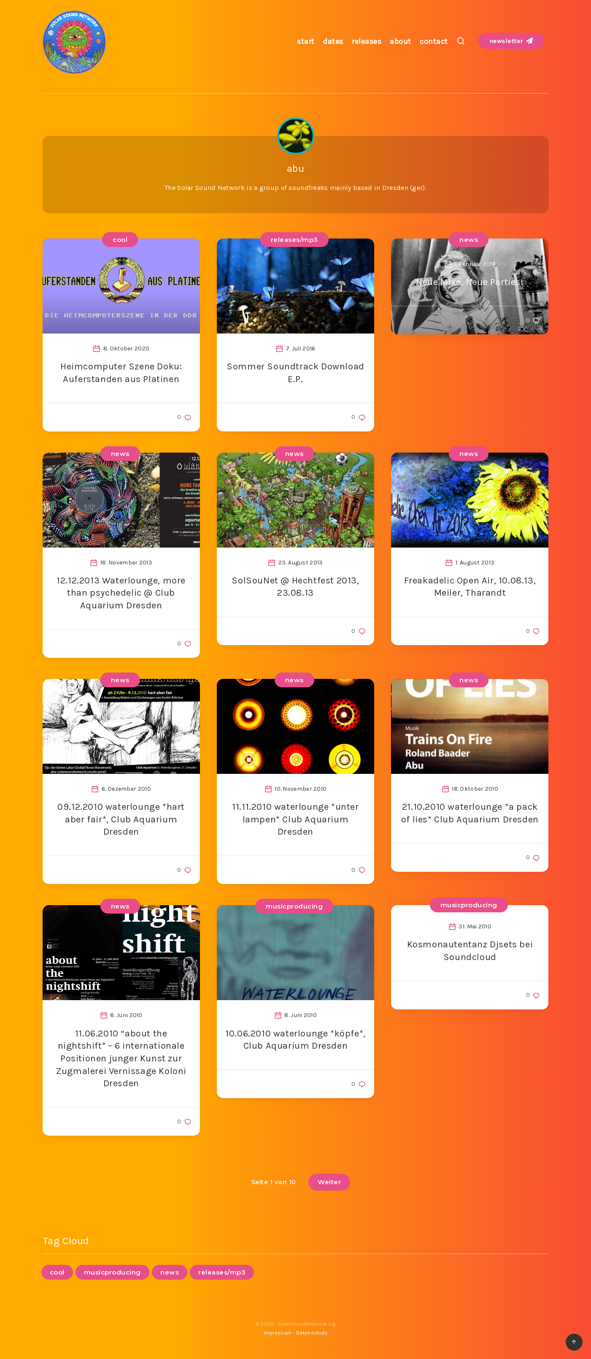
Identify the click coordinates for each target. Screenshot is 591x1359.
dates (333, 41)
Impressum (278, 1333)
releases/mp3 (294, 240)
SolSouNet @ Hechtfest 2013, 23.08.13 (295, 587)
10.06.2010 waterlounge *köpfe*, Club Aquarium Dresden (295, 1040)
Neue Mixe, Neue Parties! (470, 282)
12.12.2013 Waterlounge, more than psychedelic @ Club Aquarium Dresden (121, 593)
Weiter (329, 1182)
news (468, 240)
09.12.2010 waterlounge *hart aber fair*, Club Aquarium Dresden (121, 819)
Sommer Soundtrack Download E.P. (295, 373)
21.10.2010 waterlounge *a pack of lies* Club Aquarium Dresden (470, 813)
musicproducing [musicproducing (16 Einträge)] (112, 1272)
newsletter (511, 41)
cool (120, 240)
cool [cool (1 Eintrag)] (57, 1272)
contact (434, 41)
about (400, 41)
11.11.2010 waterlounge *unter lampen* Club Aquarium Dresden (295, 819)
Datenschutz (311, 1333)
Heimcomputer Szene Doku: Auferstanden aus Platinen (121, 373)
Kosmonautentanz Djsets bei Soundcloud (470, 951)
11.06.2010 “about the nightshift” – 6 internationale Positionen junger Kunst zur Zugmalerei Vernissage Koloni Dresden (121, 1058)
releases (366, 41)
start (306, 41)
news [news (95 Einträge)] (169, 1272)
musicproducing (294, 906)
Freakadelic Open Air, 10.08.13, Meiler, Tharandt (470, 587)
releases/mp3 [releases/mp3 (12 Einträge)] (222, 1272)
